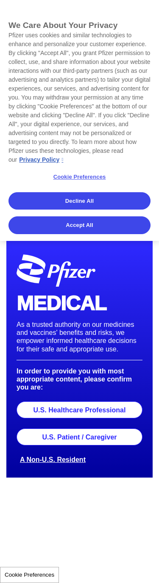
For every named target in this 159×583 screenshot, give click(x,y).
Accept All (79, 225)
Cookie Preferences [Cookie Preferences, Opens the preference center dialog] (79, 177)
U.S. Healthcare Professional (79, 410)
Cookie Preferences (29, 575)
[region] (79, 120)
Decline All (79, 201)
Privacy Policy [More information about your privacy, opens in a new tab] (39, 159)
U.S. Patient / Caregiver (79, 437)
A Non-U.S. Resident (53, 459)
